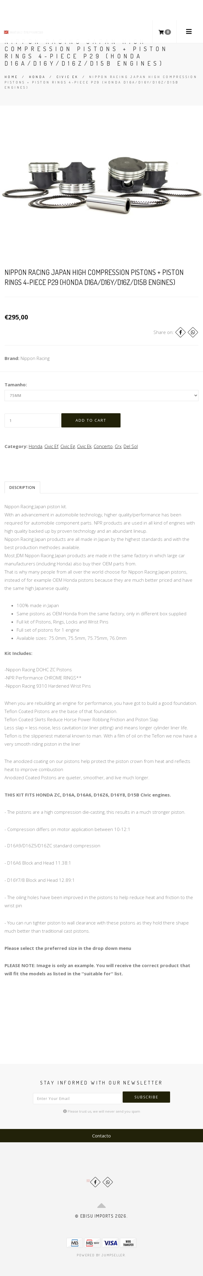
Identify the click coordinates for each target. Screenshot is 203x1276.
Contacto (101, 1136)
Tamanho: (16, 384)
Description (22, 487)
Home (11, 77)
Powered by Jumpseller (101, 1255)
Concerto (103, 446)
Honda (37, 77)
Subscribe (146, 1097)
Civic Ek (67, 77)
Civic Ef (51, 446)
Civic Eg (67, 446)
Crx (118, 446)
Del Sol (131, 446)
